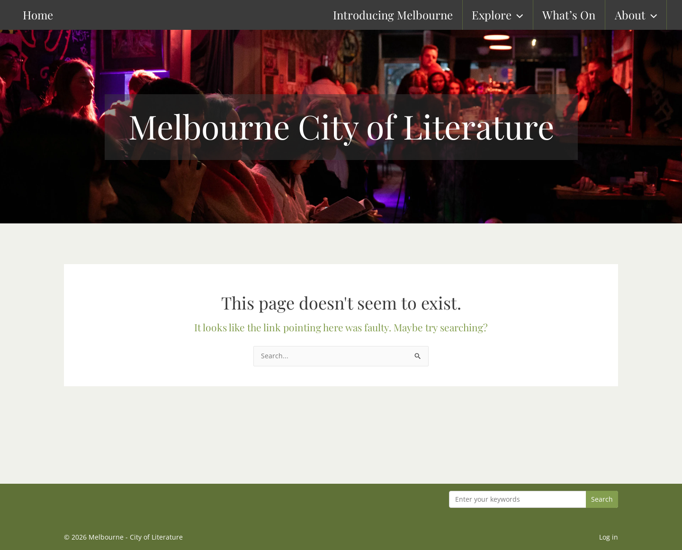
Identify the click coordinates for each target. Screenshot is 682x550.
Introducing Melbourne (403, 14)
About (644, 15)
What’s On (578, 14)
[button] (527, 15)
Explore (507, 15)
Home (22, 14)
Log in (608, 536)
